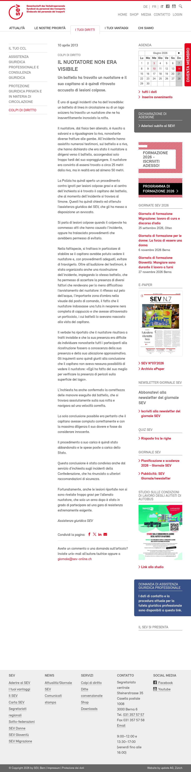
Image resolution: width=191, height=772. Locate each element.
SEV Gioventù (19, 735)
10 (154, 69)
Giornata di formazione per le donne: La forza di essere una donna (160, 240)
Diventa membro (188, 65)
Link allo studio (152, 567)
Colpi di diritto (22, 110)
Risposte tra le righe (156, 438)
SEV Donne (17, 728)
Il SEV (13, 696)
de (145, 7)
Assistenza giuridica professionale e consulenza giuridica (24, 67)
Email (121, 726)
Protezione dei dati (73, 768)
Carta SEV (16, 702)
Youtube (164, 689)
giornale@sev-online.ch (75, 559)
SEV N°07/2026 (152, 363)
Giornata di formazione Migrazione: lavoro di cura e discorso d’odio (159, 218)
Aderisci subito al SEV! (158, 126)
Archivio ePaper (152, 369)
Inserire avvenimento (156, 97)
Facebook (165, 683)
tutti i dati (149, 92)
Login (177, 15)
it (162, 7)
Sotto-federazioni (22, 722)
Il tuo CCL (17, 48)
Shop (134, 15)
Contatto (162, 15)
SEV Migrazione (20, 741)
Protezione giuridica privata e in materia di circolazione (25, 94)
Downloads (89, 709)
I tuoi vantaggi (116, 28)
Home (122, 15)
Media (146, 15)
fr (154, 7)
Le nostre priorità (49, 28)
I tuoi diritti (85, 30)
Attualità (17, 28)
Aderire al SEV (19, 683)
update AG (167, 768)
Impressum (53, 768)
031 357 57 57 (133, 715)
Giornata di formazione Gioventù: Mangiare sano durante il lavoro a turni (157, 262)
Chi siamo (146, 28)
